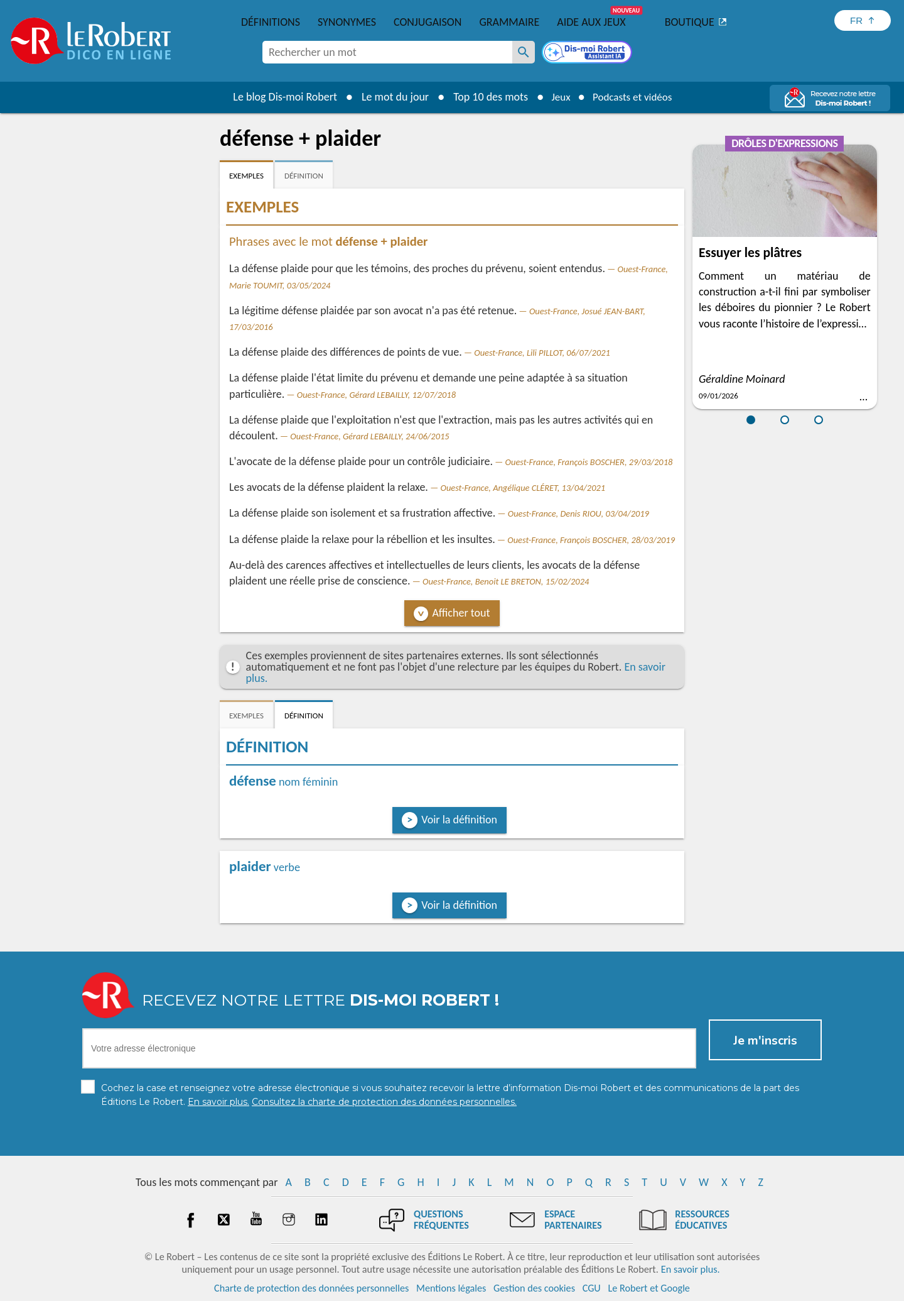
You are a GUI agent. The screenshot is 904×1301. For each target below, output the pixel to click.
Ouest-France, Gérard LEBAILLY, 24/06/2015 (369, 436)
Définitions (270, 22)
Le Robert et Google (649, 1288)
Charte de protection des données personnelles (311, 1288)
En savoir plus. (690, 1269)
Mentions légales (451, 1288)
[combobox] (387, 52)
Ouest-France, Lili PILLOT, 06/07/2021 (542, 352)
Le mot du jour (390, 97)
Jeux (557, 97)
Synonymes (347, 22)
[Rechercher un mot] (523, 52)
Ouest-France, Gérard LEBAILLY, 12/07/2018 (376, 394)
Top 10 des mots (485, 97)
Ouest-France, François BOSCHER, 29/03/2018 (589, 462)
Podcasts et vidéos (634, 97)
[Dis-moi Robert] (588, 53)
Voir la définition (459, 819)
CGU (592, 1288)
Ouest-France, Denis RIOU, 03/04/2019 (578, 513)
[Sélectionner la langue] (862, 20)
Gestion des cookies (534, 1288)
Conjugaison (427, 22)
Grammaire (509, 22)
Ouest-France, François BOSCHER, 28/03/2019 (591, 540)
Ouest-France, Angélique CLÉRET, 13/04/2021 (522, 487)
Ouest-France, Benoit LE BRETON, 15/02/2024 (505, 581)
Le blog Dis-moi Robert (280, 97)
